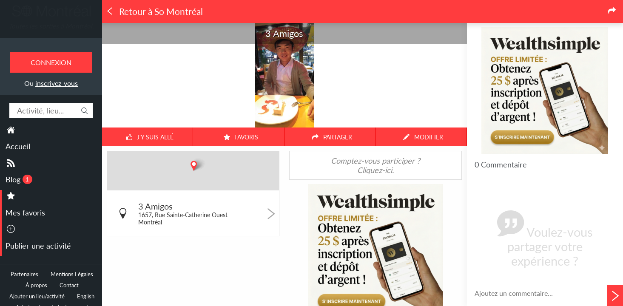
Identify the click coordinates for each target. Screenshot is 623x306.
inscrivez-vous (56, 83)
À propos (36, 285)
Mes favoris (25, 212)
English (85, 296)
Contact (69, 285)
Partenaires (24, 274)
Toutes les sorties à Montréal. (51, 26)
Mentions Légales (72, 274)
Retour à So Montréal (154, 11)
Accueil (18, 146)
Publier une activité (38, 245)
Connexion (51, 62)
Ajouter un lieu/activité (37, 296)
